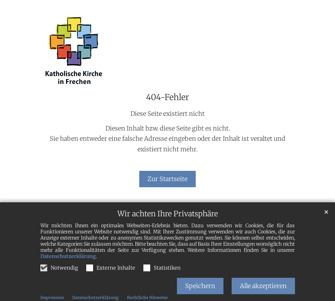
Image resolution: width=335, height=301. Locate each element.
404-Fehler (167, 97)
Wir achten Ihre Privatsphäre (167, 222)
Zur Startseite (167, 179)
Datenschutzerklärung (68, 264)
